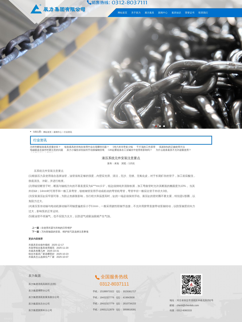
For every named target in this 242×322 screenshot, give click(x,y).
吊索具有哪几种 (37, 250)
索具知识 (176, 12)
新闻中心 (163, 12)
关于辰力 (136, 12)
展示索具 (149, 12)
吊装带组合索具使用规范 (41, 247)
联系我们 (203, 12)
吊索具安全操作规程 (39, 244)
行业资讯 (68, 132)
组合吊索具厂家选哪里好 (41, 254)
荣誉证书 (189, 12)
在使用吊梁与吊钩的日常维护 (56, 227)
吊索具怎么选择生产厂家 (41, 257)
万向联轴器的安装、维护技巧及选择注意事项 (64, 231)
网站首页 (122, 12)
